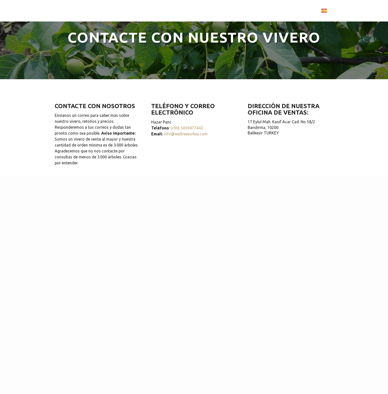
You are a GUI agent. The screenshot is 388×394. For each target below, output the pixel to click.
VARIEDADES (209, 10)
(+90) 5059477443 (186, 128)
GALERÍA (234, 10)
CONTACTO (282, 10)
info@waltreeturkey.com (186, 134)
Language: (313, 11)
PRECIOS (257, 10)
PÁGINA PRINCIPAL (174, 10)
